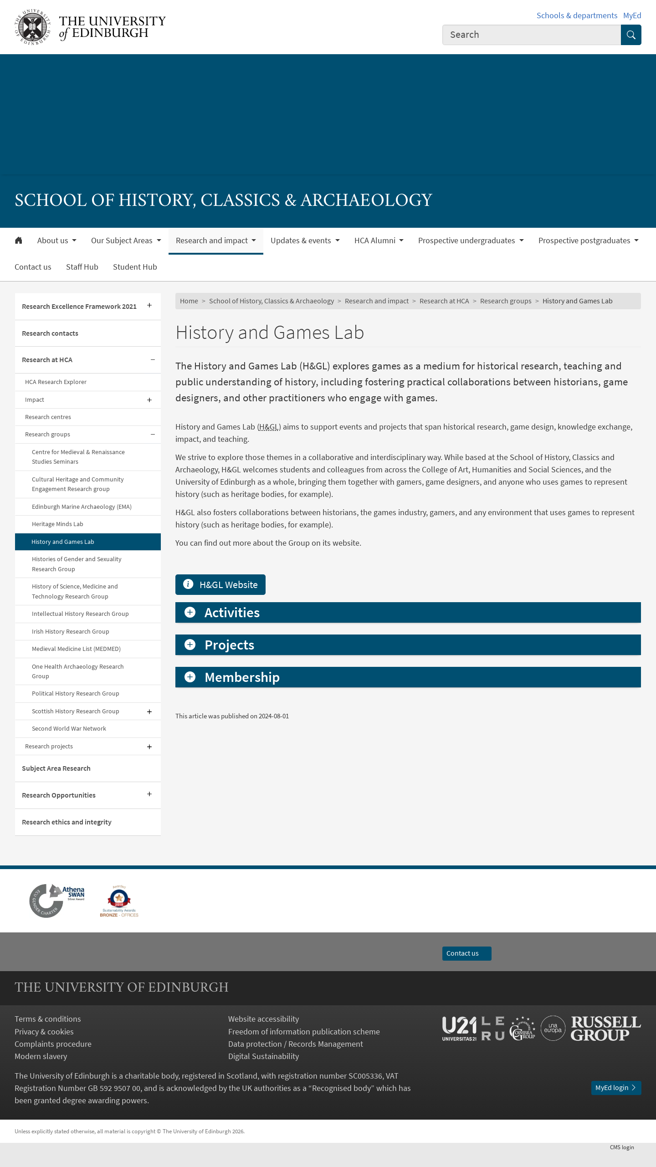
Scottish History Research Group (75, 711)
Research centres (48, 417)
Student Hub (135, 267)
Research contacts (50, 333)
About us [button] (53, 240)
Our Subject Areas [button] (122, 240)
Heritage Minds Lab (57, 524)
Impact (34, 399)
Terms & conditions (48, 1034)
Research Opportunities (59, 794)
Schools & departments (577, 15)
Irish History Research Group (70, 631)
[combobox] (532, 35)
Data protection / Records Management (295, 1059)
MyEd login (616, 1102)
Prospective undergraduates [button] (467, 240)
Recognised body (341, 1103)
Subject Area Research (56, 768)
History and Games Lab (62, 541)
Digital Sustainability (263, 1071)
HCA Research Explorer (56, 382)
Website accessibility (263, 1034)
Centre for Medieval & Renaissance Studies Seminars (78, 457)
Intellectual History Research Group (80, 613)
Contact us (33, 267)
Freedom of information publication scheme (304, 1046)
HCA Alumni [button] (375, 240)
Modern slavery (41, 1071)
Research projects (49, 746)
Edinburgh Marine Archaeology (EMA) (82, 506)
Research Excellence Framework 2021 (79, 306)
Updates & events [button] (302, 240)
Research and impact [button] (213, 240)
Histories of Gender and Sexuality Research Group (77, 564)
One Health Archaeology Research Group (78, 671)
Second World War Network (69, 728)
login (625, 1162)
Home (189, 300)
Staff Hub (82, 267)
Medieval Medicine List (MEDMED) (76, 649)
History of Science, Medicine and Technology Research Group (75, 591)
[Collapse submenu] (152, 360)
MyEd (632, 15)
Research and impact (377, 300)
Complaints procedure (53, 1059)
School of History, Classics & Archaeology (271, 300)
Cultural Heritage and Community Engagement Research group (78, 484)
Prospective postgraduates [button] (585, 240)
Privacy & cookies (44, 1046)
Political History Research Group (75, 693)
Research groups (47, 434)
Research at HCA (47, 359)
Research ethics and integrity (67, 821)
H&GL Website (220, 708)
